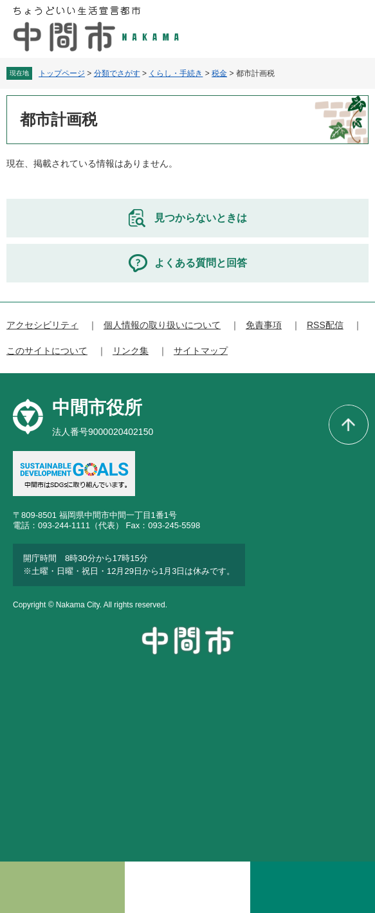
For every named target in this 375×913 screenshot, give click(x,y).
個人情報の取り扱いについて (162, 325)
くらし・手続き (176, 73)
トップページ (62, 73)
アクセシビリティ (42, 325)
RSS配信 (325, 325)
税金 (219, 73)
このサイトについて (46, 351)
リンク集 (131, 351)
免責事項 (264, 325)
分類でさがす (117, 73)
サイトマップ (201, 351)
